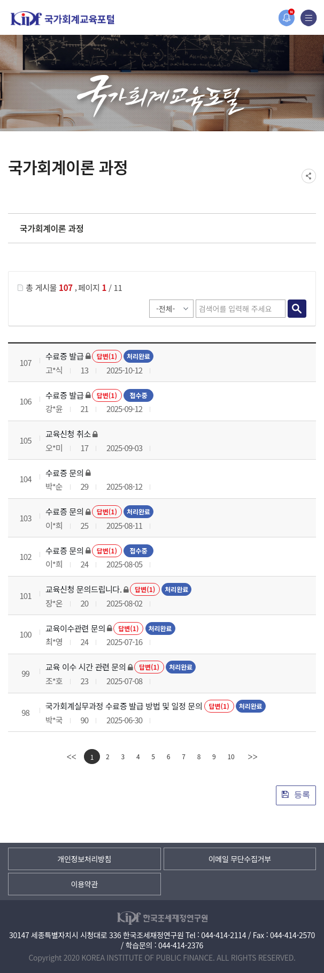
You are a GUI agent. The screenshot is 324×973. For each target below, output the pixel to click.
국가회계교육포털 (62, 18)
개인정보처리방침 (84, 859)
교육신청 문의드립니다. (83, 589)
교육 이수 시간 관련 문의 (85, 666)
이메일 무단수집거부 (240, 859)
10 (230, 756)
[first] (71, 756)
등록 (296, 794)
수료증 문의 (64, 472)
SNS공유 (309, 176)
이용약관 (84, 884)
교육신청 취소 (68, 433)
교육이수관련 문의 (75, 628)
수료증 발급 (64, 356)
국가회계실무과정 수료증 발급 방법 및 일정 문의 (123, 706)
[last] (252, 756)
